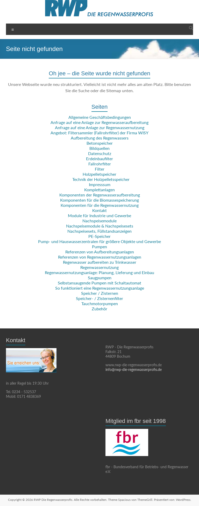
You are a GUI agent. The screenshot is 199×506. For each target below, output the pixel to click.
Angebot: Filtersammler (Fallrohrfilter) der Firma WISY (99, 132)
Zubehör (99, 308)
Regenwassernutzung (99, 267)
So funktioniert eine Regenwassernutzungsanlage (99, 287)
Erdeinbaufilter (99, 158)
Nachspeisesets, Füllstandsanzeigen (99, 231)
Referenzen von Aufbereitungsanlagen (99, 251)
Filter (99, 168)
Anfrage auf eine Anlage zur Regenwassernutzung (99, 127)
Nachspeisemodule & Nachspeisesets (99, 225)
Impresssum (99, 184)
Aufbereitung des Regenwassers (100, 137)
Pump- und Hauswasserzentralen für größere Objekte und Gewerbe (99, 241)
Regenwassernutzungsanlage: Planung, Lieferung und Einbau (99, 272)
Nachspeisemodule (99, 220)
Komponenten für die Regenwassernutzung (100, 205)
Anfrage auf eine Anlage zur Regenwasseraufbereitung (99, 122)
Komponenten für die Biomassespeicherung (99, 199)
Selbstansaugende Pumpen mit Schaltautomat (99, 282)
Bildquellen (99, 148)
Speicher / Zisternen (99, 293)
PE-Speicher (99, 236)
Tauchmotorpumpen (99, 303)
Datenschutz (99, 153)
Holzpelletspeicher (99, 174)
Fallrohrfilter (99, 163)
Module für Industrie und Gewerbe (99, 215)
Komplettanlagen (99, 189)
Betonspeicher (100, 143)
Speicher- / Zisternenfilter (99, 298)
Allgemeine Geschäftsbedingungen (99, 117)
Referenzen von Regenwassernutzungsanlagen (99, 256)
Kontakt (99, 210)
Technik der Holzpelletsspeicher (101, 179)
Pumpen (99, 246)
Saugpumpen (99, 277)
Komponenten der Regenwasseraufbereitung (99, 194)
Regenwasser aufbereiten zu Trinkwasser (99, 262)
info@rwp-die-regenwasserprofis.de (133, 369)
